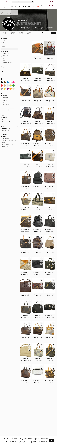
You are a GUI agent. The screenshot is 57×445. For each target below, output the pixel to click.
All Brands (4, 51)
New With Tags (5, 130)
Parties (29, 6)
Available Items (5, 138)
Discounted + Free (6, 122)
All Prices (4, 95)
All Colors (4, 79)
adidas (3, 57)
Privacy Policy (29, 442)
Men (16, 6)
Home (24, 6)
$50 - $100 (4, 100)
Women (11, 6)
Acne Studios (5, 55)
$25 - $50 (4, 99)
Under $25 (4, 97)
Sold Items (4, 146)
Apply (16, 110)
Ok (51, 440)
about (47, 33)
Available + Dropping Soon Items (8, 141)
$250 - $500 (5, 104)
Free (3, 119)
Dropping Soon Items (7, 144)
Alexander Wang (6, 64)
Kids (20, 6)
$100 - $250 (5, 102)
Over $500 (4, 106)
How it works (42, 6)
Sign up (54, 2)
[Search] (25, 2)
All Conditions (5, 128)
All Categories (4, 40)
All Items (4, 117)
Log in (49, 2)
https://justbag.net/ (23, 26)
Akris (3, 58)
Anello (3, 66)
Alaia (3, 60)
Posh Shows (36, 6)
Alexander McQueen (7, 62)
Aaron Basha (5, 53)
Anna (3, 67)
